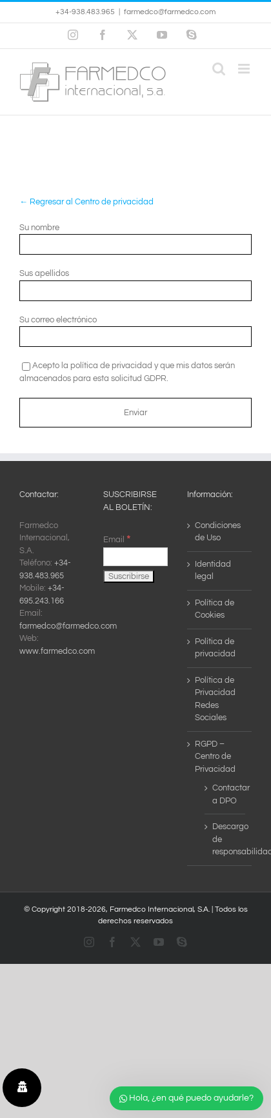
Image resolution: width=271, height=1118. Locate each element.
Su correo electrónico (58, 319)
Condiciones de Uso (218, 532)
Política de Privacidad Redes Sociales (215, 699)
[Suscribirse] (128, 576)
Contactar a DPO (225, 794)
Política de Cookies (214, 609)
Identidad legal (213, 571)
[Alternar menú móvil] (245, 68)
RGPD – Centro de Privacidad (215, 757)
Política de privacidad (215, 648)
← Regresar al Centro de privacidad (86, 201)
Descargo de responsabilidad (225, 839)
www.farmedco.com (57, 651)
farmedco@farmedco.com (170, 12)
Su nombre (39, 227)
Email (116, 539)
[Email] (135, 556)
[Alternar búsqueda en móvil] (218, 68)
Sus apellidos (44, 273)
